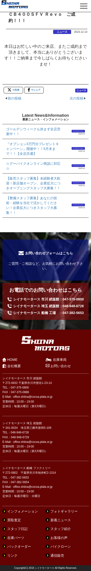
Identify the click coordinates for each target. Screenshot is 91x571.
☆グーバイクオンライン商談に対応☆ (33, 166)
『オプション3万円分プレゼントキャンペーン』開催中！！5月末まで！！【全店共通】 (32, 149)
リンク (12, 555)
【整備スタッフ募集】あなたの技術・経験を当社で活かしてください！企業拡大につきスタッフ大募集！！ (31, 205)
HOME (12, 360)
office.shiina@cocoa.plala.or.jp (32, 396)
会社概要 (14, 366)
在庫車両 (59, 360)
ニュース (62, 31)
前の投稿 (14, 98)
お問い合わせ (60, 366)
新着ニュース (60, 520)
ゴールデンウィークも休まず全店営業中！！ (33, 131)
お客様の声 (58, 538)
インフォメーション (78, 131)
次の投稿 (76, 98)
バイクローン (60, 546)
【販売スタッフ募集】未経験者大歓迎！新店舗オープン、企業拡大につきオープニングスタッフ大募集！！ (33, 183)
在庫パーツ (15, 538)
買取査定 (14, 520)
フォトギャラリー (64, 511)
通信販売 (57, 555)
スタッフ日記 (17, 529)
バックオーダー (19, 546)
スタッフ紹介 (60, 529)
